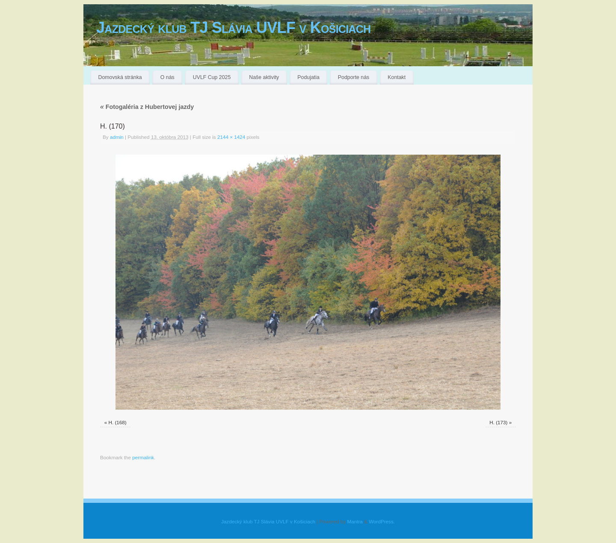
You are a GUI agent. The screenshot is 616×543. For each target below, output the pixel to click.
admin (117, 137)
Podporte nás (353, 77)
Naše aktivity (264, 77)
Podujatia (308, 77)
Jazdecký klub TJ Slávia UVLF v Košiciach (233, 27)
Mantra (354, 521)
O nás (167, 77)
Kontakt (397, 77)
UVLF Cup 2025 (212, 77)
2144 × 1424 (231, 137)
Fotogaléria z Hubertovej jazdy (147, 106)
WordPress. (382, 521)
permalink (143, 457)
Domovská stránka (120, 77)
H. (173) (498, 422)
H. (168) (117, 422)
